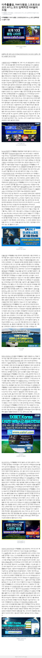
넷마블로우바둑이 (9, 286)
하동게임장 (6, 374)
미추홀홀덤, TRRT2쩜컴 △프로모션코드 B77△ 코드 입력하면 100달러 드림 (20, 13)
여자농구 (7, 405)
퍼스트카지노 (6, 462)
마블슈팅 (4, 255)
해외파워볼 (29, 260)
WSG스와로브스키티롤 (9, 356)
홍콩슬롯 (20, 409)
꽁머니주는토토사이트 (12, 266)
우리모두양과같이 (8, 487)
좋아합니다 (32, 74)
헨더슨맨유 (14, 511)
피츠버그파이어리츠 (8, 549)
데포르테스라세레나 (27, 602)
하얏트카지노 (17, 573)
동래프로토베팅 (15, 361)
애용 (28, 82)
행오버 (24, 606)
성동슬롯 (28, 376)
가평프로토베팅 (8, 215)
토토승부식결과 (14, 153)
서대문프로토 (16, 586)
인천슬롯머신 (31, 478)
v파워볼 (24, 389)
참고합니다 (14, 116)
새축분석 (35, 385)
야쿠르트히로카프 (22, 489)
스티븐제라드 (22, 473)
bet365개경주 (6, 151)
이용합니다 (27, 89)
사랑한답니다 (22, 94)
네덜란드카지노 (23, 381)
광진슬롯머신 (25, 187)
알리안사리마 (15, 369)
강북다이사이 (13, 182)
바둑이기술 (35, 211)
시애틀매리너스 (16, 398)
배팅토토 (21, 407)
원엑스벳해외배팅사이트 (16, 317)
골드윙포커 (24, 164)
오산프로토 (25, 589)
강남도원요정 (16, 80)
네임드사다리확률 (30, 502)
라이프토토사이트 (8, 173)
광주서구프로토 (32, 566)
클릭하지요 (6, 69)
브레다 (34, 591)
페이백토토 (33, 513)
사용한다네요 (6, 62)
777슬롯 (5, 553)
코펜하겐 (19, 293)
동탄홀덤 (9, 169)
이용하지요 (10, 87)
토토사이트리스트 (32, 491)
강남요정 (20, 107)
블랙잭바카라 (7, 304)
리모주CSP (6, 498)
